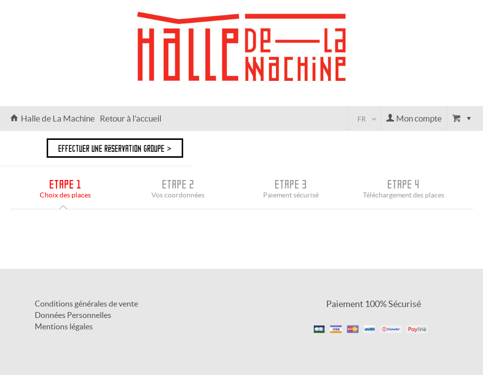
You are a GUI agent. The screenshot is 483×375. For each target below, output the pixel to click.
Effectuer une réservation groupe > (115, 148)
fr (361, 119)
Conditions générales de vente (86, 303)
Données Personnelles (73, 315)
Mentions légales (64, 326)
